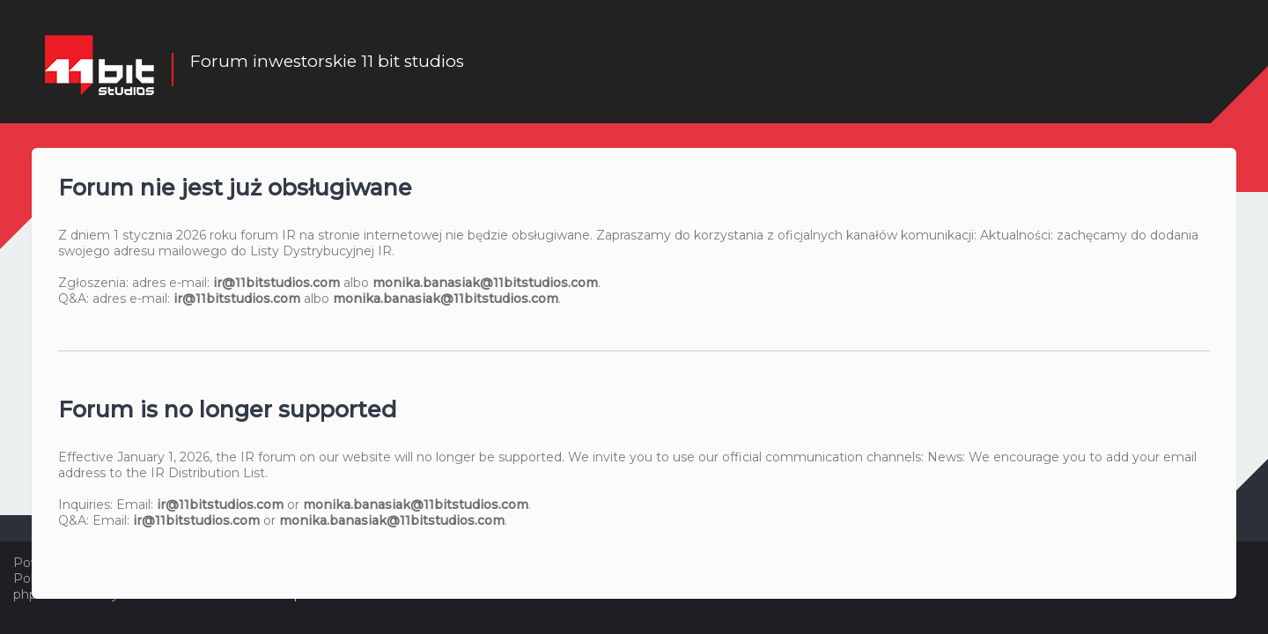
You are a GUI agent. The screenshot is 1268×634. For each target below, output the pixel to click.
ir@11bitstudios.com (276, 282)
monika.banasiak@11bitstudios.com (485, 282)
